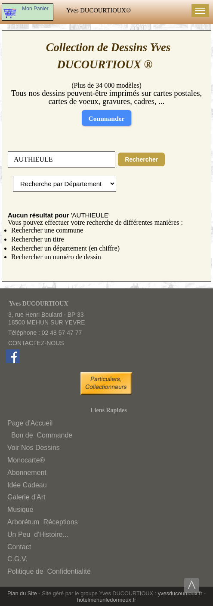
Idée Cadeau (27, 485)
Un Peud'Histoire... (37, 534)
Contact (19, 547)
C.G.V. (17, 559)
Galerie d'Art (26, 497)
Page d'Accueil (29, 423)
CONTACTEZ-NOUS (36, 343)
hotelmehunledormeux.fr (106, 600)
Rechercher (141, 159)
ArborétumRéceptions (42, 522)
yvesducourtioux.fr (180, 593)
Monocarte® (26, 460)
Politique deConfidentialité (49, 571)
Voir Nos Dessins (33, 447)
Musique (20, 509)
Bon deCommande (40, 435)
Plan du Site (22, 593)
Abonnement (26, 472)
